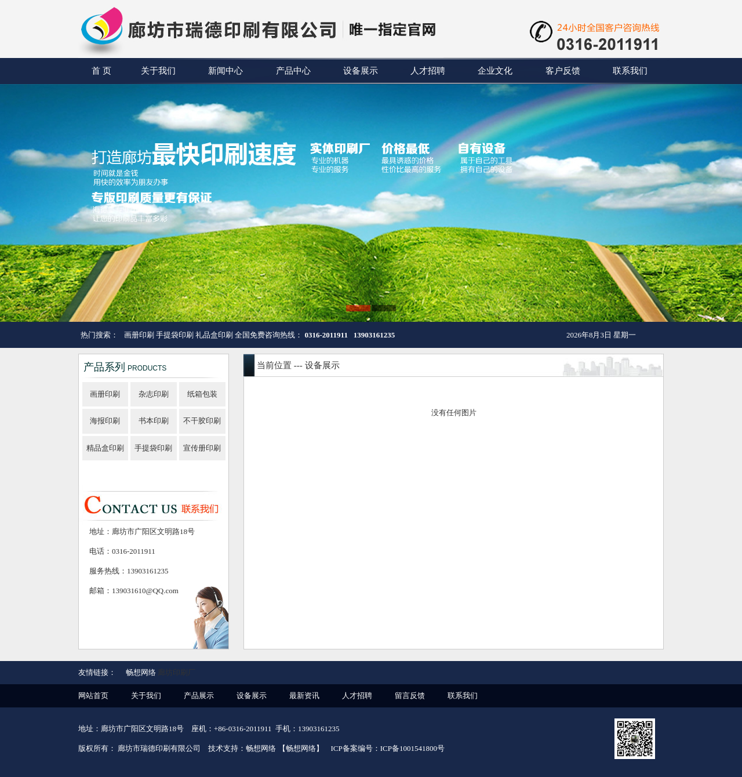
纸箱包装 (202, 394)
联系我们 (630, 70)
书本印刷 (154, 420)
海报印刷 (105, 420)
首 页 (101, 70)
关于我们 (158, 70)
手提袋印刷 (153, 448)
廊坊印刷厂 (176, 672)
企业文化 (495, 70)
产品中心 (293, 70)
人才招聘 (427, 70)
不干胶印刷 (202, 420)
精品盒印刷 (105, 448)
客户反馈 (562, 70)
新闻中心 (225, 70)
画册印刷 (105, 394)
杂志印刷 (154, 394)
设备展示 (360, 70)
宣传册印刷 (202, 448)
